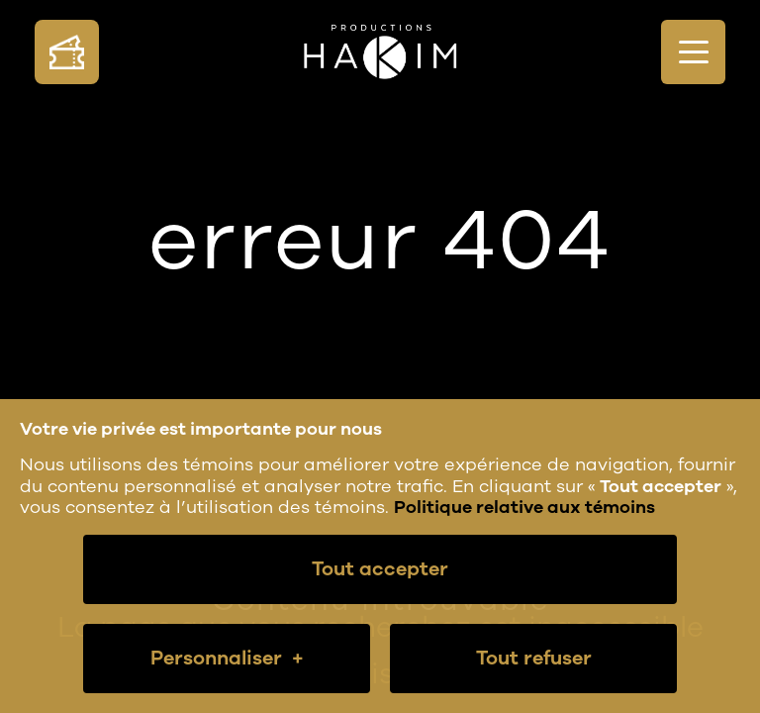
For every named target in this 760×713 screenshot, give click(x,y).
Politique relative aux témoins (524, 507)
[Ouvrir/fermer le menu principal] (693, 52)
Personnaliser (227, 658)
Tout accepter (380, 569)
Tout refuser (534, 658)
